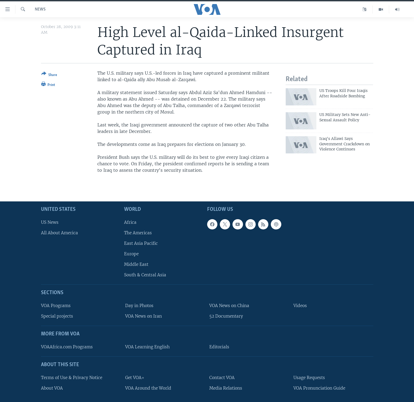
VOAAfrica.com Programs (67, 346)
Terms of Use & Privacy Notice (71, 377)
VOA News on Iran (143, 316)
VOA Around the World (148, 387)
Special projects (57, 316)
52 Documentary (226, 316)
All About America (59, 232)
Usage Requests (309, 377)
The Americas (138, 232)
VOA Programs (56, 305)
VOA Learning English (147, 346)
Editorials (219, 346)
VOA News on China (229, 305)
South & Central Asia (145, 274)
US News (50, 222)
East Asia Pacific (141, 243)
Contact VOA (222, 377)
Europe (131, 253)
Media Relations (225, 387)
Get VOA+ (134, 377)
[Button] (49, 75)
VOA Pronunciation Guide (319, 387)
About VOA (52, 387)
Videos (300, 305)
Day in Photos (139, 305)
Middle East (136, 264)
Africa (130, 222)
